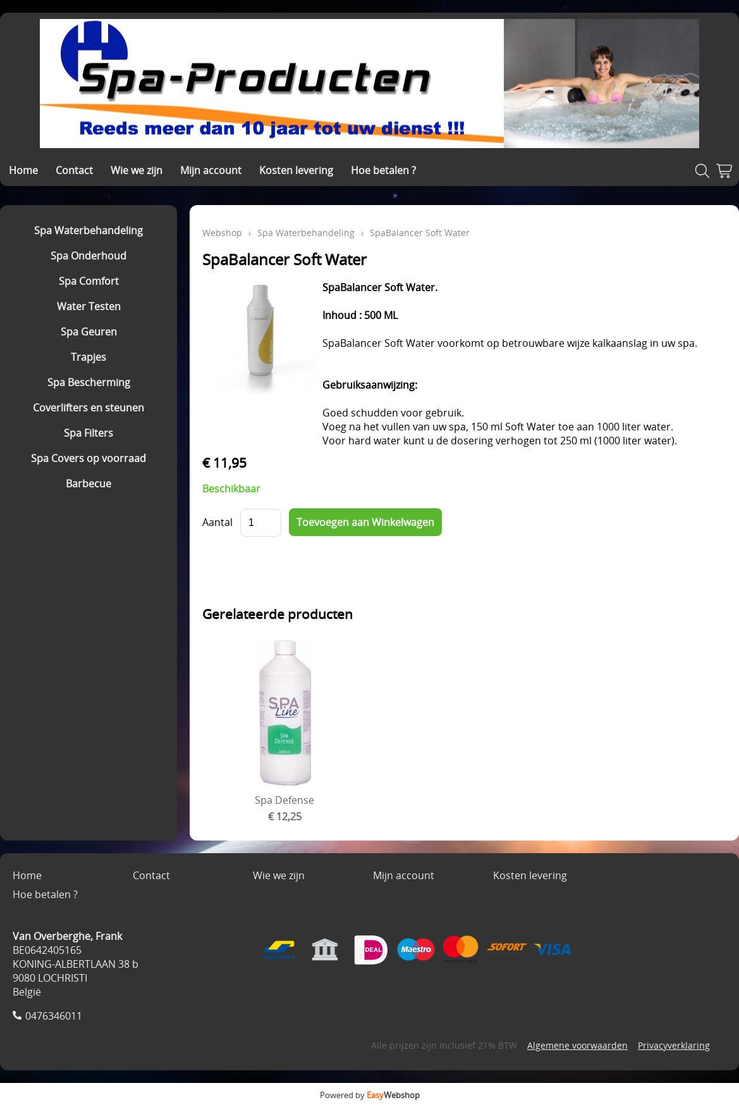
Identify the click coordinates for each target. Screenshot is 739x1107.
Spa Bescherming (88, 382)
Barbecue (88, 484)
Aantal (217, 522)
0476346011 (53, 1016)
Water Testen (89, 306)
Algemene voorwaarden (577, 1045)
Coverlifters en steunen (88, 408)
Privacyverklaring (674, 1045)
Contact (74, 170)
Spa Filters (88, 433)
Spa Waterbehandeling (88, 230)
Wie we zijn (136, 170)
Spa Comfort (89, 281)
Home (23, 170)
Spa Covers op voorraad (88, 458)
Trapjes (88, 357)
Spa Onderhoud (88, 256)
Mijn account (210, 170)
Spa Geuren (89, 332)
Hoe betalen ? (383, 170)
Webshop (222, 233)
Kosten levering (296, 170)
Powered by (370, 1095)
